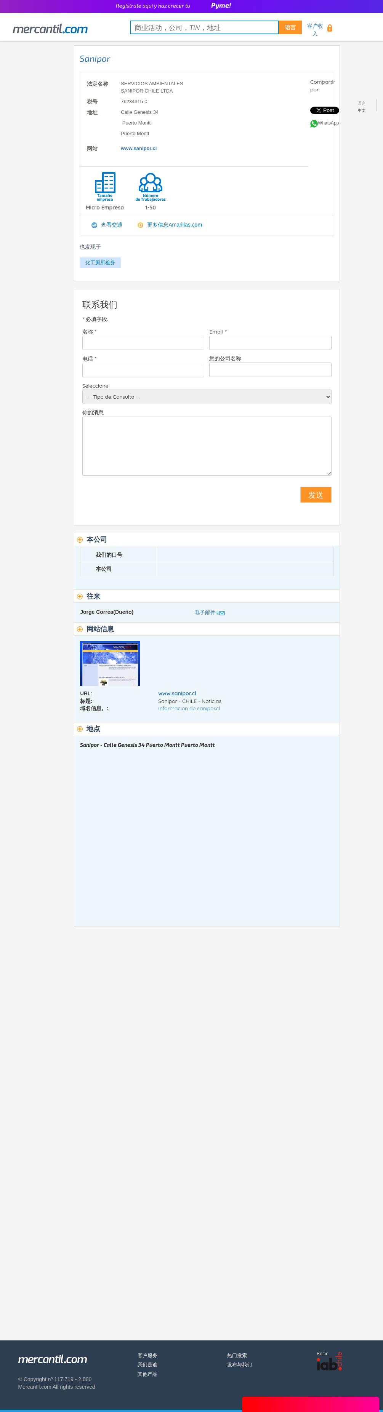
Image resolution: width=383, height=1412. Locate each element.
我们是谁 (147, 1364)
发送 (316, 494)
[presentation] (140, 498)
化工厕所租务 (100, 262)
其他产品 (147, 1374)
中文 (361, 111)
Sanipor (95, 58)
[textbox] (216, 27)
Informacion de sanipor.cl (189, 708)
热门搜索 (237, 1355)
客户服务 (147, 1355)
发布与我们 (239, 1364)
